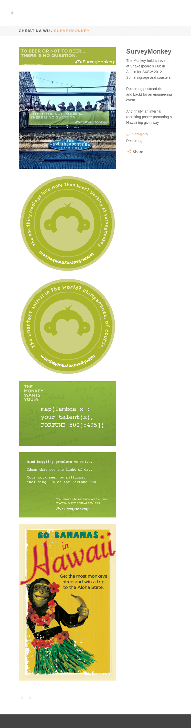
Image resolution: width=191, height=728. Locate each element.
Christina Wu (34, 30)
